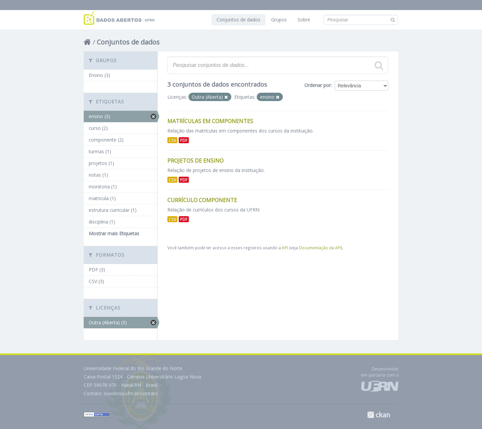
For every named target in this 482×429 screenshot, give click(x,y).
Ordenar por (317, 85)
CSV (172, 140)
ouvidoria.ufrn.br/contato (131, 393)
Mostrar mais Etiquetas (114, 233)
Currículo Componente (202, 200)
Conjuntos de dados (238, 19)
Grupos (279, 19)
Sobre (304, 19)
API (285, 247)
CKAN (378, 414)
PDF (183, 140)
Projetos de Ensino (195, 160)
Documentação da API (320, 247)
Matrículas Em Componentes (210, 121)
